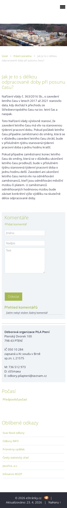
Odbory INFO (11, 441)
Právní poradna (22, 56)
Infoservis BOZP (12, 474)
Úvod (5, 56)
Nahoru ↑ (54, 502)
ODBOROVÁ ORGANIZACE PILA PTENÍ (24, 11)
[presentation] (31, 282)
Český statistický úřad (16, 457)
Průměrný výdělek (14, 449)
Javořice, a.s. (10, 465)
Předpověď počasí (15, 399)
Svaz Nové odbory (13, 433)
